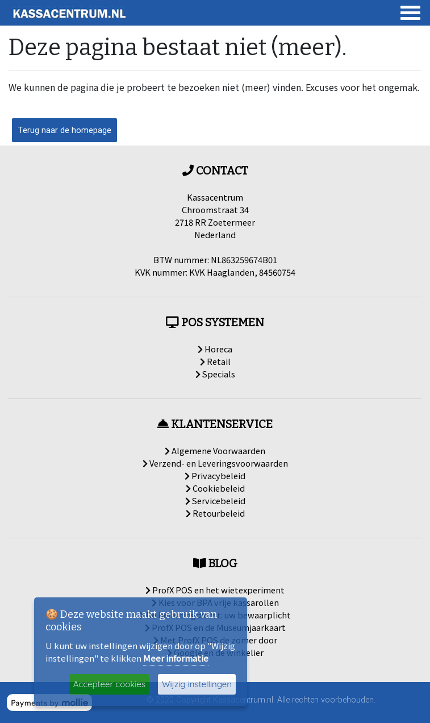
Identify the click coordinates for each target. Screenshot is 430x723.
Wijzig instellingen (197, 684)
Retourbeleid (215, 513)
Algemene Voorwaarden (215, 450)
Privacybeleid (215, 475)
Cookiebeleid (215, 488)
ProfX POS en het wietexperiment (215, 590)
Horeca (215, 349)
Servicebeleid (215, 500)
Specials (215, 374)
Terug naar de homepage (64, 129)
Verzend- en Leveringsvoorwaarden (215, 463)
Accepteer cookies (109, 684)
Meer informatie (175, 658)
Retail (215, 361)
